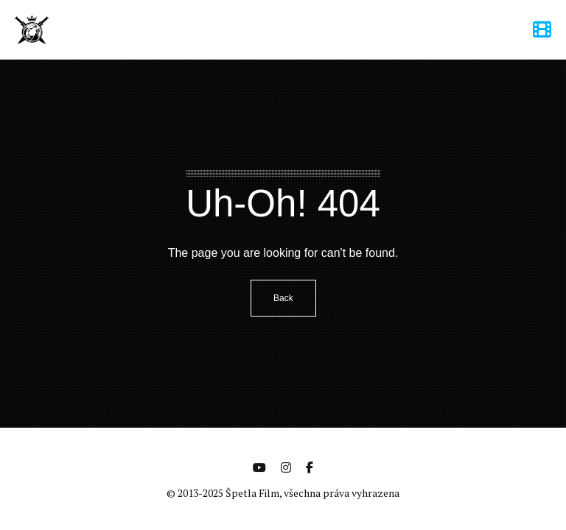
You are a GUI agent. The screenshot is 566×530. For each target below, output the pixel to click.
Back (283, 298)
